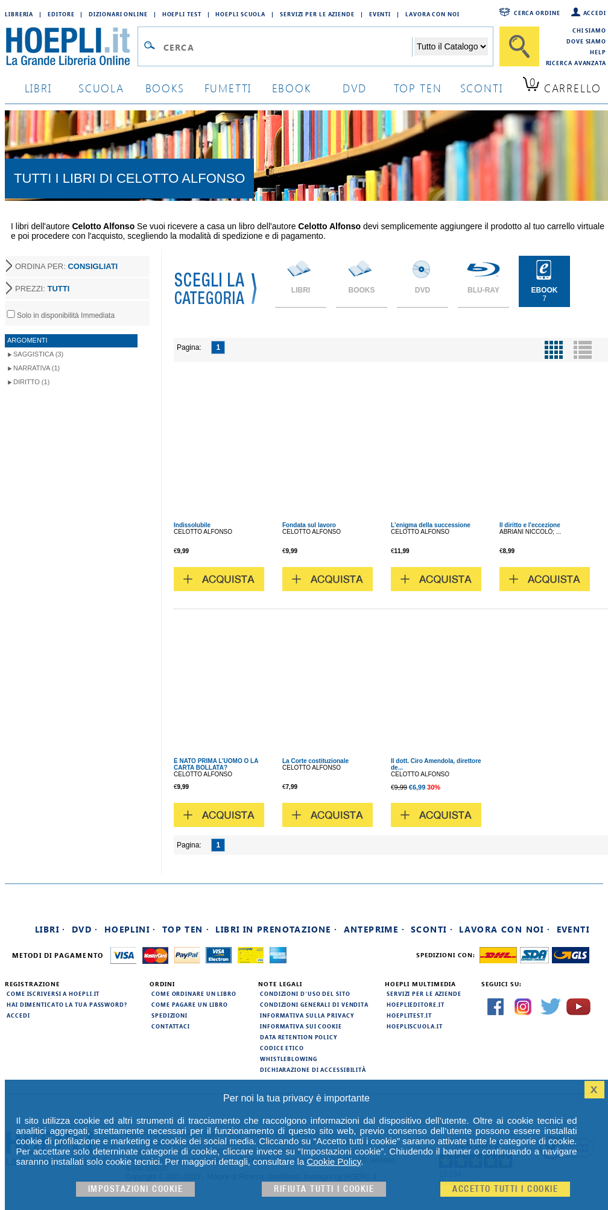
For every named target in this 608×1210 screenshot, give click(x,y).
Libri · (50, 929)
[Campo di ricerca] (287, 47)
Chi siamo (589, 30)
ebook (291, 87)
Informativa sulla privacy (307, 1015)
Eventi (380, 13)
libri (38, 87)
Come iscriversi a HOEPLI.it (53, 993)
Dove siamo (586, 41)
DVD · (85, 929)
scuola (101, 87)
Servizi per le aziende (317, 13)
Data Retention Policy (298, 1037)
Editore (61, 13)
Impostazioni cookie (135, 1189)
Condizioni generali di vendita (314, 1004)
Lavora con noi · (504, 929)
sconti (481, 87)
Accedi (594, 12)
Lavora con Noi (432, 13)
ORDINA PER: (66, 266)
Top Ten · (186, 929)
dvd (355, 87)
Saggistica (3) (38, 354)
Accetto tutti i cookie (505, 1189)
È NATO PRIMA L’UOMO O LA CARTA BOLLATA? (216, 764)
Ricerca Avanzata (576, 62)
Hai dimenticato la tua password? (67, 1004)
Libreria (19, 13)
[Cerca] (519, 46)
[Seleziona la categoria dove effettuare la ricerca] (451, 46)
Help (598, 51)
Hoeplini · (130, 929)
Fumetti (228, 87)
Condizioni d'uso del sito (305, 993)
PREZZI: (42, 288)
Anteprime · (374, 929)
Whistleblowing (288, 1058)
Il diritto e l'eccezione (529, 525)
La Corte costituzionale (315, 761)
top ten (418, 87)
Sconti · (432, 929)
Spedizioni (169, 1015)
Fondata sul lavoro (309, 525)
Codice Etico (282, 1047)
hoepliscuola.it (415, 1026)
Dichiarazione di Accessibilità (313, 1069)
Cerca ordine (537, 12)
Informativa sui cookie (301, 1026)
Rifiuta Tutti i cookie (324, 1189)
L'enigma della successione (430, 525)
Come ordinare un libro (193, 993)
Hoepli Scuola (240, 13)
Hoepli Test (181, 13)
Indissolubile (192, 525)
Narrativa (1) (36, 368)
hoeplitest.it (409, 1015)
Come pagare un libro (189, 1004)
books (165, 87)
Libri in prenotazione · (276, 929)
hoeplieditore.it (415, 1004)
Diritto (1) (31, 381)
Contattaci (170, 1026)
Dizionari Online (118, 13)
